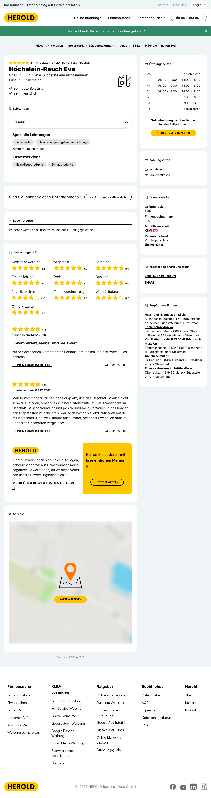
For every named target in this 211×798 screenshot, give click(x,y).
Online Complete (63, 716)
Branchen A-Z (17, 717)
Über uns (179, 5)
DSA (145, 725)
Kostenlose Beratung (66, 701)
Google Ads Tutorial (111, 722)
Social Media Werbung (67, 743)
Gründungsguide (109, 750)
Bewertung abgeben (76, 62)
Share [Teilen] (150, 282)
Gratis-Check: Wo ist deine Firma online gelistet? (106, 31)
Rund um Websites (110, 703)
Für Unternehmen (189, 18)
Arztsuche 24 (17, 725)
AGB (145, 703)
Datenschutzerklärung (157, 717)
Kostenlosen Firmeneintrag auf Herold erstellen (42, 5)
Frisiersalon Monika (159, 327)
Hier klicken (180, 124)
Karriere (162, 5)
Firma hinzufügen (19, 695)
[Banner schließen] (206, 31)
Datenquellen (151, 695)
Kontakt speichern (160, 276)
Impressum (149, 710)
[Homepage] (21, 17)
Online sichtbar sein (111, 695)
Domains (57, 763)
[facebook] (173, 786)
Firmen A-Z (15, 710)
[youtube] (183, 786)
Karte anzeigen (70, 599)
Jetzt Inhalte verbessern (108, 197)
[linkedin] (193, 786)
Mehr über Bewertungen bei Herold (44, 485)
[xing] (204, 786)
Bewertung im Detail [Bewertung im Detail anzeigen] (32, 365)
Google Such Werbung (68, 723)
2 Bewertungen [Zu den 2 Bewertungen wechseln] (50, 62)
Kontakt (190, 710)
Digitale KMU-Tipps (110, 730)
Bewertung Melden (115, 364)
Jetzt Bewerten (107, 482)
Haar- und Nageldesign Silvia (165, 314)
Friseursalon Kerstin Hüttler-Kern (168, 368)
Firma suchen (17, 703)
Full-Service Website (66, 708)
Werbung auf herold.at (23, 732)
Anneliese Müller (157, 356)
